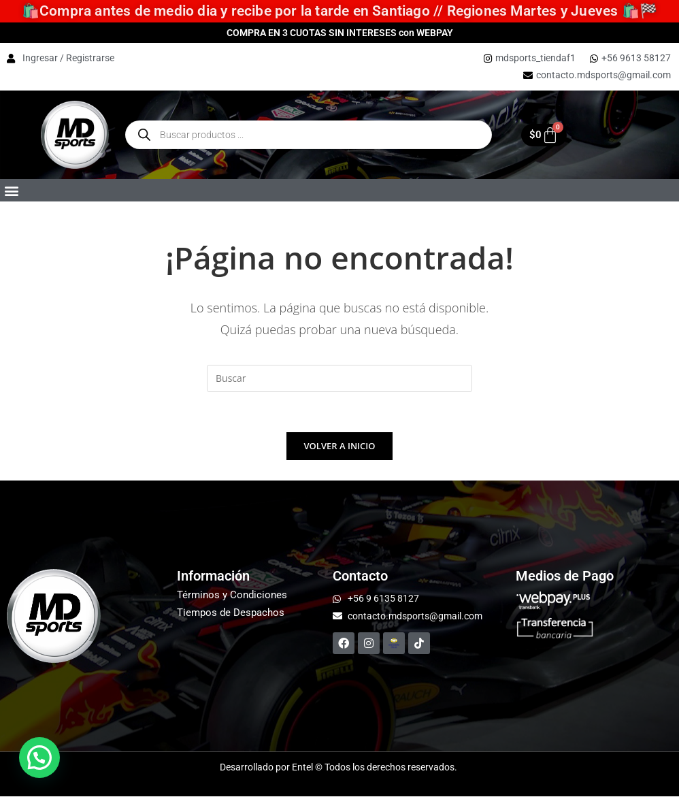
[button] (11, 190)
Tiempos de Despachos (230, 613)
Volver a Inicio (340, 446)
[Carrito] (544, 135)
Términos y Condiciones (232, 595)
